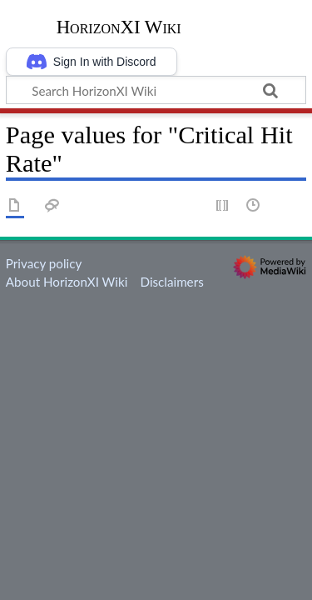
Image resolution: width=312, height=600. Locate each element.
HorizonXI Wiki (119, 27)
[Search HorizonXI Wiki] (156, 90)
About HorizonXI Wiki (66, 281)
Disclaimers (171, 281)
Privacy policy (44, 263)
